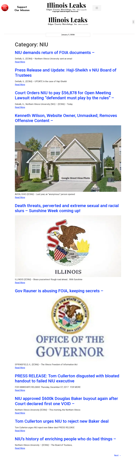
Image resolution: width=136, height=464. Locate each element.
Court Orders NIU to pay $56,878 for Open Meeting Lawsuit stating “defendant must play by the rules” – (64, 95)
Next (117, 455)
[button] (133, 22)
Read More (20, 62)
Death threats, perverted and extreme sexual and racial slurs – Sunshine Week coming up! (67, 208)
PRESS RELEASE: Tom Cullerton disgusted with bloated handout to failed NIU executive (67, 378)
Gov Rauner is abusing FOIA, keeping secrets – (59, 290)
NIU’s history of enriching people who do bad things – (65, 438)
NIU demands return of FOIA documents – (55, 52)
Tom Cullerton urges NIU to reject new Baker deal (62, 421)
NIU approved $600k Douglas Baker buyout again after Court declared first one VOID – (66, 401)
